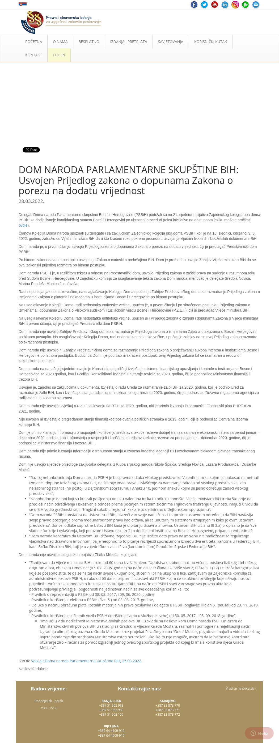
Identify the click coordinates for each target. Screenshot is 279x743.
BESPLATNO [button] (88, 41)
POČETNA (33, 41)
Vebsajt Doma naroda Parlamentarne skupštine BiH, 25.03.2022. (86, 660)
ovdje (23, 225)
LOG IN (59, 54)
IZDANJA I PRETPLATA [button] (128, 41)
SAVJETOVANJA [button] (170, 41)
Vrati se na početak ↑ (241, 688)
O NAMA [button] (60, 41)
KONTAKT (33, 54)
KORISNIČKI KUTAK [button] (210, 41)
